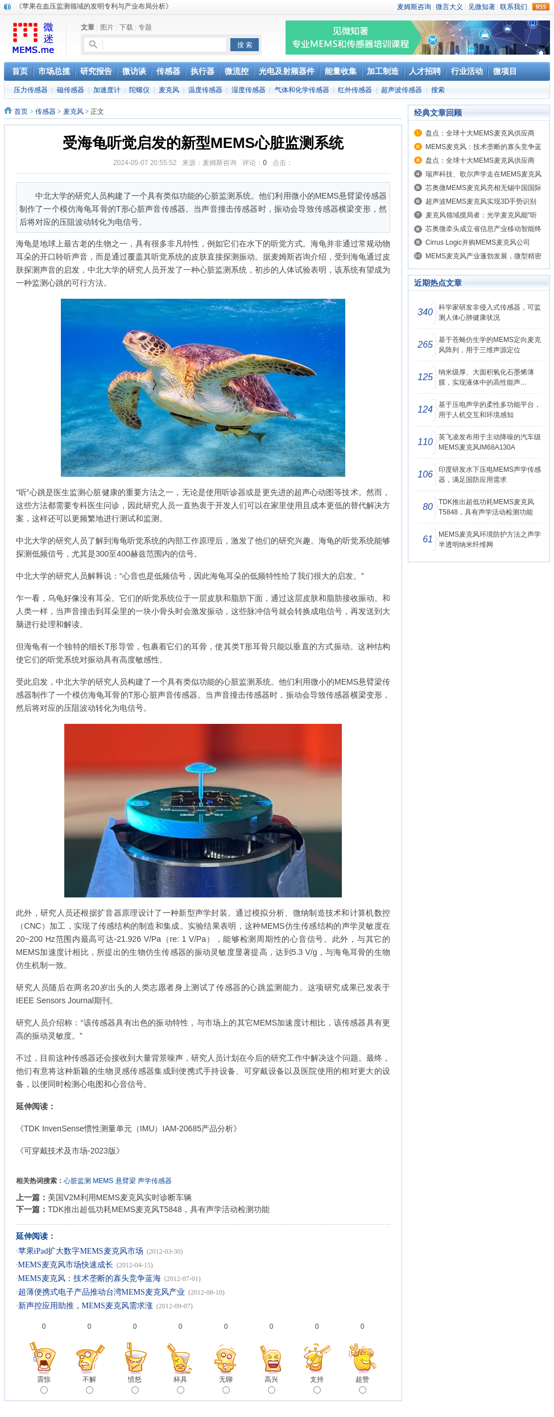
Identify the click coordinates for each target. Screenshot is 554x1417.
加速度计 (107, 90)
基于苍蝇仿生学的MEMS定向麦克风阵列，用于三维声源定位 (490, 345)
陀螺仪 (139, 90)
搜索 (438, 90)
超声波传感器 (401, 90)
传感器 (45, 112)
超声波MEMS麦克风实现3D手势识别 (480, 201)
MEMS (103, 1181)
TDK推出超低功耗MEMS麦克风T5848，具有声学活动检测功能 (159, 1209)
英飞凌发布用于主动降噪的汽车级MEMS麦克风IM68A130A (490, 442)
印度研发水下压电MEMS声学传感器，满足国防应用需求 (490, 475)
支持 (317, 1384)
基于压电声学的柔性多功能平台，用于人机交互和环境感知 (490, 410)
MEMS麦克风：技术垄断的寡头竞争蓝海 (89, 1278)
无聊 (226, 1384)
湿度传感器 (248, 90)
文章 (87, 27)
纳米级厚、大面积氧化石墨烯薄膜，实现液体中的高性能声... (486, 377)
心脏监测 (77, 1181)
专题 (145, 27)
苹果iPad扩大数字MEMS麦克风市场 (80, 1251)
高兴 (271, 1384)
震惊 (44, 1384)
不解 (89, 1384)
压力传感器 (31, 90)
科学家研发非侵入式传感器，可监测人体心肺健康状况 (490, 312)
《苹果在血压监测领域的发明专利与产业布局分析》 (93, 6)
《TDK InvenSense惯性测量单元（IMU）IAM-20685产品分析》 (128, 1128)
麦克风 (169, 90)
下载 (126, 27)
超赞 (362, 1384)
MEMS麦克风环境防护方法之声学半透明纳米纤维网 (490, 539)
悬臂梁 (125, 1181)
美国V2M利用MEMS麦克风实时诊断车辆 (120, 1197)
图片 (107, 27)
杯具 (180, 1384)
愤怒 (135, 1384)
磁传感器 (70, 90)
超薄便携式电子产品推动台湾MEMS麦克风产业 (101, 1292)
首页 (21, 112)
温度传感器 (205, 90)
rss (541, 7)
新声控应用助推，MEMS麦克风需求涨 (85, 1305)
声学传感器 (155, 1181)
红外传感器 (355, 90)
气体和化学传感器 (302, 90)
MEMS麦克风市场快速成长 (65, 1265)
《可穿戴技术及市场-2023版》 (74, 1150)
